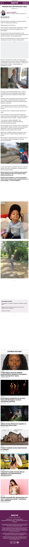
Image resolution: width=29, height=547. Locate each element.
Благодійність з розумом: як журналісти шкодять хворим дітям (14, 304)
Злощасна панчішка (5, 310)
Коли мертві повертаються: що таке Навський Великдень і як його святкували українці (13, 399)
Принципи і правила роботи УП (21, 520)
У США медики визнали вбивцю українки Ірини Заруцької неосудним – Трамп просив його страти (14, 374)
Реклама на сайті (9, 519)
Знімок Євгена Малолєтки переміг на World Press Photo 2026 (13, 424)
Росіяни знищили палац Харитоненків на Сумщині (14, 448)
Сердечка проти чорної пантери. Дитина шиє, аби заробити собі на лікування (12, 308)
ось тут (11, 175)
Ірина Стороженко (11, 12)
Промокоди (14, 521)
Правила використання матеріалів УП (8, 520)
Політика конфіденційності (18, 519)
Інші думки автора (6, 301)
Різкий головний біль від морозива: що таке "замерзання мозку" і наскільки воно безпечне (14, 499)
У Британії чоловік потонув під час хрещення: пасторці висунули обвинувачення (13, 473)
